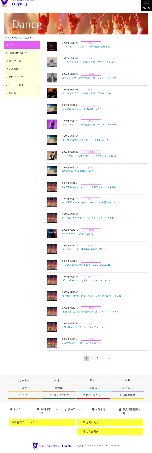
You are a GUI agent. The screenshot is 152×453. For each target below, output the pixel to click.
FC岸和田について (16, 53)
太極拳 (59, 387)
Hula (127, 380)
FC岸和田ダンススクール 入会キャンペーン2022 (89, 187)
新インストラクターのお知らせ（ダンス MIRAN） (89, 124)
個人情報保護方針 (131, 411)
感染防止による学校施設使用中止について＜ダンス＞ (90, 311)
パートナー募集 (15, 85)
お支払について (15, 77)
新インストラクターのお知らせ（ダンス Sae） (88, 93)
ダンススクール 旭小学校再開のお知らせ (84, 249)
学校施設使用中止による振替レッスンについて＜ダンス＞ (93, 296)
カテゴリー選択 (21, 38)
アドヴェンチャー (93, 395)
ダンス (91, 43)
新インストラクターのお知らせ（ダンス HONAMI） (90, 77)
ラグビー (24, 395)
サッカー (24, 380)
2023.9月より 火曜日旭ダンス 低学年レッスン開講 (89, 155)
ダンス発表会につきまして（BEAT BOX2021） (87, 264)
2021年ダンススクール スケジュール (82, 327)
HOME (7, 38)
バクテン (127, 387)
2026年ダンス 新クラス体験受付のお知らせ (86, 46)
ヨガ (24, 387)
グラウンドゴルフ (59, 395)
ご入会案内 (12, 69)
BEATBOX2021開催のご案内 (77, 233)
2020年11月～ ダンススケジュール (81, 342)
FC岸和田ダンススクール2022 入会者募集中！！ (89, 202)
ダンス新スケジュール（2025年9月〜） (83, 109)
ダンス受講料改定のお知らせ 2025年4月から (87, 140)
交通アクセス (13, 61)
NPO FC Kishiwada (109, 446)
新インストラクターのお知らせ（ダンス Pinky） (89, 62)
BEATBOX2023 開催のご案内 (78, 171)
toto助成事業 (127, 395)
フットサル (59, 380)
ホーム (17, 409)
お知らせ (100, 409)
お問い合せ (12, 93)
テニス (93, 387)
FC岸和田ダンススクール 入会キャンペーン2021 (89, 218)
